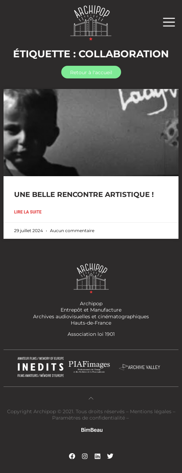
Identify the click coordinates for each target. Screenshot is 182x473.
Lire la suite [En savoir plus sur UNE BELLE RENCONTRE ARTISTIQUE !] (28, 212)
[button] (172, 22)
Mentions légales (151, 411)
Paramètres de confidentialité (88, 418)
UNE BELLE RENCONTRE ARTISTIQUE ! (84, 194)
